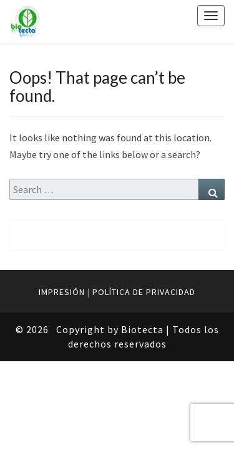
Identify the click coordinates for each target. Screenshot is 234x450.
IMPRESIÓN (62, 292)
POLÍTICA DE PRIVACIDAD (143, 292)
